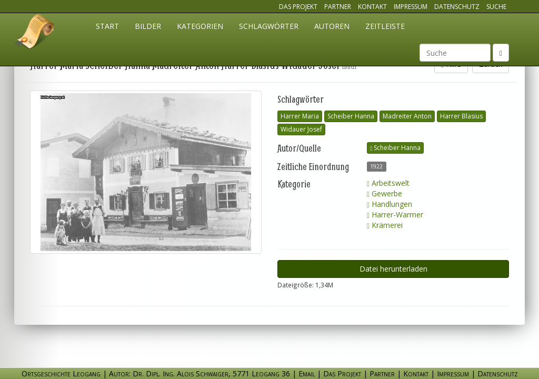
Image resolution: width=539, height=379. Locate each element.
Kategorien (200, 26)
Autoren (332, 26)
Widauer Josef (301, 129)
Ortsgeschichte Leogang (35, 33)
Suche (496, 6)
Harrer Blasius (461, 116)
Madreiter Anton (407, 116)
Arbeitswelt (388, 183)
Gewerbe (384, 193)
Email (306, 373)
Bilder (148, 26)
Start (107, 26)
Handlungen (389, 204)
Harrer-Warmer (395, 215)
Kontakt (372, 6)
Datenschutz (457, 6)
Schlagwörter (268, 26)
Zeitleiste (385, 26)
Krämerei (385, 225)
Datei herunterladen (393, 269)
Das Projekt (298, 6)
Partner (337, 6)
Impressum (410, 6)
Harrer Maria (300, 116)
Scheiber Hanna (350, 116)
